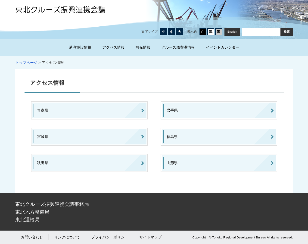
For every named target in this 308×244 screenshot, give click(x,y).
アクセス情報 (113, 47)
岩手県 (172, 110)
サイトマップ (150, 237)
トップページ (26, 63)
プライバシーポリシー (109, 237)
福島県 (172, 137)
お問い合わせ (32, 237)
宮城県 (42, 137)
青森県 (42, 110)
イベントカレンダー (222, 47)
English (232, 31)
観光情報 (143, 47)
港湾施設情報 (80, 47)
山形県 (172, 163)
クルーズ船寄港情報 (178, 47)
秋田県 (42, 163)
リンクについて (67, 237)
